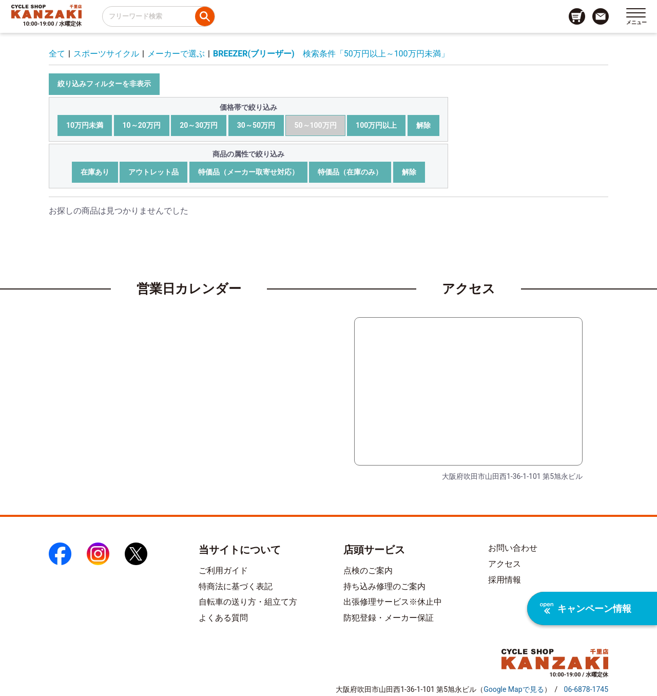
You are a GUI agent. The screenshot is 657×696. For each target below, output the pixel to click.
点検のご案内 (368, 570)
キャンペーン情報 (585, 608)
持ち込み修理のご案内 (384, 586)
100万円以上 (376, 125)
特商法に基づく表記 (236, 586)
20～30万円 (199, 125)
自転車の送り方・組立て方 (248, 602)
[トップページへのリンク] (46, 11)
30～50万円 (256, 125)
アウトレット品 (153, 172)
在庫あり (95, 172)
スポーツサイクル (106, 54)
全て (57, 54)
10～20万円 (142, 125)
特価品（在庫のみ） (350, 172)
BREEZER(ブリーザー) (254, 54)
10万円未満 (84, 125)
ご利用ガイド (223, 570)
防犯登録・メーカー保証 (388, 618)
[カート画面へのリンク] (577, 16)
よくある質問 (223, 618)
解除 (423, 125)
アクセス (504, 564)
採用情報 (504, 580)
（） (513, 689)
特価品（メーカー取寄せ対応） (248, 172)
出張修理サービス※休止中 (392, 602)
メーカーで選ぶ (176, 54)
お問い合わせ (512, 548)
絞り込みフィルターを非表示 (104, 84)
